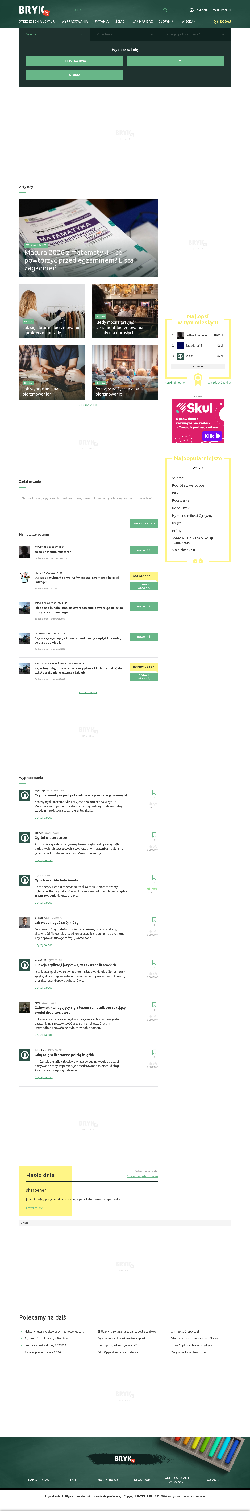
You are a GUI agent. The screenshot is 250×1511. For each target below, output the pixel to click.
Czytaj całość (34, 1207)
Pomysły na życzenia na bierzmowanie (117, 391)
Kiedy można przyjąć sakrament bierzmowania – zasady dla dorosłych (120, 327)
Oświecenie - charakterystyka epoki (121, 1338)
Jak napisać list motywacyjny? (117, 1345)
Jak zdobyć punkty (219, 382)
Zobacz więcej (88, 404)
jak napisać (142, 21)
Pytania (102, 21)
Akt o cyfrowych (177, 1479)
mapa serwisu (108, 1479)
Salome (178, 478)
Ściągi (120, 21)
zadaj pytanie (143, 523)
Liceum (175, 61)
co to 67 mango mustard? (53, 551)
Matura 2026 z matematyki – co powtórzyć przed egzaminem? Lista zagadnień (79, 260)
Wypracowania (75, 21)
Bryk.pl (24, 1223)
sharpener (36, 1190)
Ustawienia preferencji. (107, 1496)
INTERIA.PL (145, 1496)
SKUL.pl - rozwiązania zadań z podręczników (127, 1331)
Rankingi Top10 (175, 382)
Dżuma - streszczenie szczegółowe (194, 1338)
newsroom (142, 1479)
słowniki (166, 21)
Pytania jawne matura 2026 (43, 1352)
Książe (177, 523)
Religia (28, 321)
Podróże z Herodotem (189, 485)
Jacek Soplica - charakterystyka (191, 1345)
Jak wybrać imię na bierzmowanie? (40, 391)
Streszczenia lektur (37, 21)
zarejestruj (222, 10)
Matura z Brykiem (36, 245)
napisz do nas (38, 1479)
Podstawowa (74, 61)
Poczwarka (180, 501)
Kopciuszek (181, 508)
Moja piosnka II (183, 550)
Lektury (198, 467)
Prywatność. (53, 1496)
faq (73, 1479)
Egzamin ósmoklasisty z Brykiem (46, 1338)
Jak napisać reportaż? (185, 1331)
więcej (189, 21)
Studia (74, 75)
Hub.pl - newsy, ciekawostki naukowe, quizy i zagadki (55, 1331)
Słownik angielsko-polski (142, 1176)
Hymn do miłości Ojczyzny (192, 516)
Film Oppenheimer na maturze (118, 1352)
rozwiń (198, 367)
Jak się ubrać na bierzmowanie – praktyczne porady (51, 330)
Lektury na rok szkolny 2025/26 (45, 1345)
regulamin (211, 1479)
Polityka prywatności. (76, 1496)
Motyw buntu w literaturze (188, 1352)
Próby (176, 531)
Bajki (175, 493)
